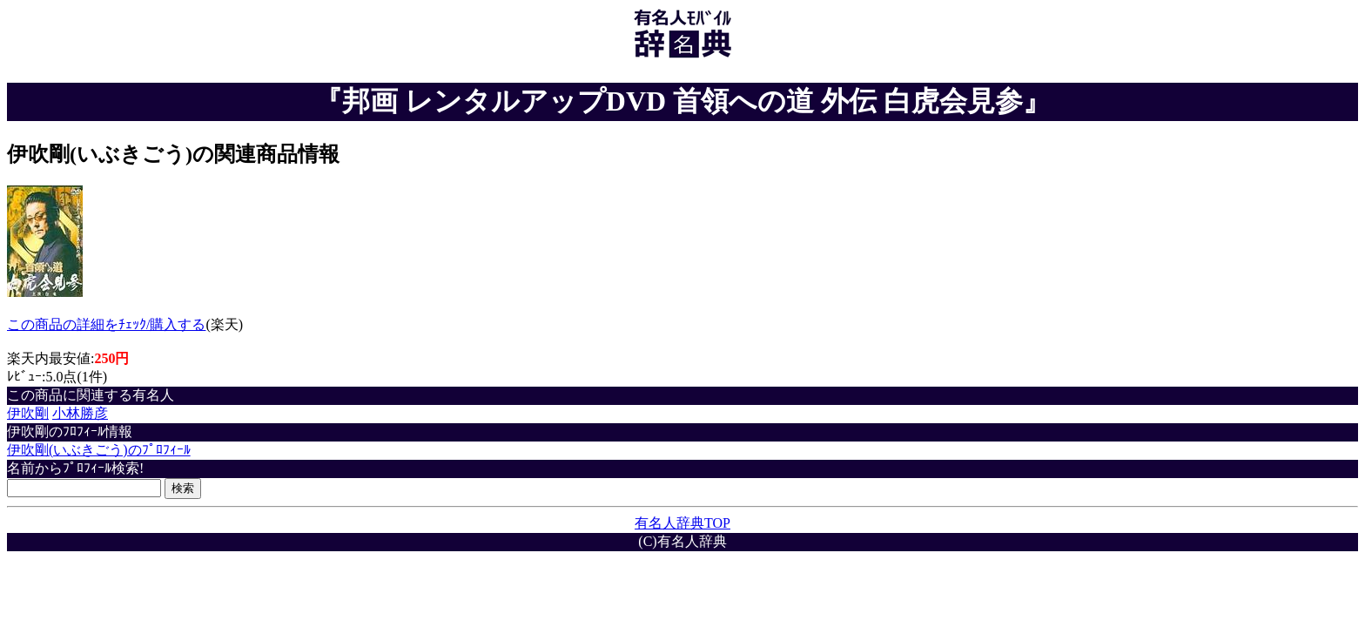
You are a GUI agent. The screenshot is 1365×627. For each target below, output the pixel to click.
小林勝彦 (80, 413)
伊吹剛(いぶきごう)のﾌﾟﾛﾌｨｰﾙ (99, 449)
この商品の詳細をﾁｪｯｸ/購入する (106, 324)
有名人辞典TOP (682, 523)
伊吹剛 (28, 413)
